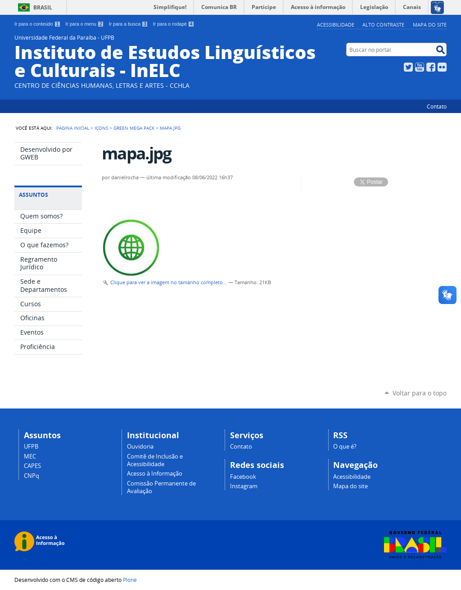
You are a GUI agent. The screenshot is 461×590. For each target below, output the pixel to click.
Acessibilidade (335, 24)
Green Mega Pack (133, 128)
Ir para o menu (84, 24)
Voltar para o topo (420, 393)
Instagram (244, 486)
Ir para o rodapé (173, 24)
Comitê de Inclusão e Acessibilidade (155, 460)
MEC (30, 456)
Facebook (430, 67)
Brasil (42, 7)
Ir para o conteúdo (37, 24)
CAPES (32, 466)
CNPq (31, 476)
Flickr (442, 67)
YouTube (419, 67)
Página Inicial (72, 128)
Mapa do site (430, 24)
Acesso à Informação (154, 473)
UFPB (31, 446)
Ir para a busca (128, 24)
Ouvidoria (140, 446)
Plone (130, 579)
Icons (101, 128)
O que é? (345, 446)
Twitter (408, 67)
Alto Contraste (383, 24)
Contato (437, 106)
